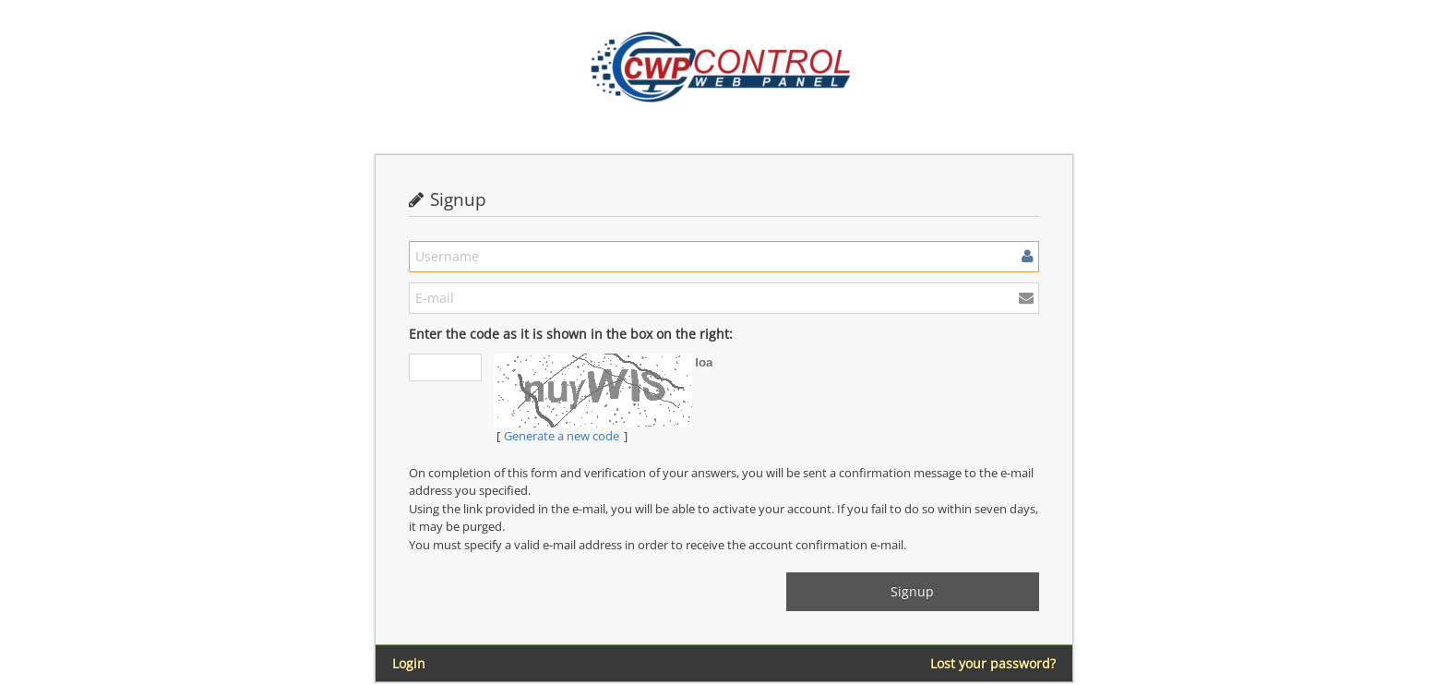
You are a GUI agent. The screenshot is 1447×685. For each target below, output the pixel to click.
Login (408, 663)
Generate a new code (561, 435)
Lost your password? (993, 663)
